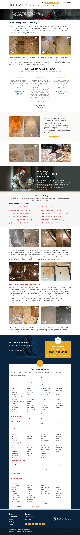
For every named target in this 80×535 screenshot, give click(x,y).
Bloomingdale (15, 485)
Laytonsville (44, 384)
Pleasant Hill (59, 481)
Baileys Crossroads (16, 428)
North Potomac (45, 394)
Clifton (13, 436)
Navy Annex (44, 497)
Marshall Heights (45, 489)
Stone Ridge (59, 447)
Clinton (28, 403)
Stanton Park (59, 487)
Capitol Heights (30, 399)
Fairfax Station (30, 426)
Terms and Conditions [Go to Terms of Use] (27, 531)
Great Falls (29, 436)
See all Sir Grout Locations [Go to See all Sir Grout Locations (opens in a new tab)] (33, 506)
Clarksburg (29, 382)
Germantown (30, 394)
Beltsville (14, 405)
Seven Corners (59, 432)
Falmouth (14, 476)
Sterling (57, 445)
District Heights (30, 407)
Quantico (43, 467)
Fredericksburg (30, 476)
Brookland (14, 491)
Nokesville (43, 465)
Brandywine (15, 411)
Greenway (29, 438)
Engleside (14, 440)
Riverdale (43, 411)
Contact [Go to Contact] (68, 6)
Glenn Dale (29, 411)
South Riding (44, 457)
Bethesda (14, 386)
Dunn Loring (15, 438)
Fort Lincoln (29, 491)
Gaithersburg (30, 392)
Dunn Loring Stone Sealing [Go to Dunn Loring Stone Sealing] (20, 207)
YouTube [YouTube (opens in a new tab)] (36, 524)
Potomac (58, 382)
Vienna (57, 440)
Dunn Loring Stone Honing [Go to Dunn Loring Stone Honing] (51, 207)
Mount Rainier (44, 407)
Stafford (58, 476)
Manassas (29, 471)
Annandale (14, 426)
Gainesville (29, 465)
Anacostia (14, 483)
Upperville (58, 449)
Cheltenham (30, 401)
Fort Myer (29, 419)
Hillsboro (29, 451)
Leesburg (29, 455)
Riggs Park (58, 483)
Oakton (57, 426)
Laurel (42, 403)
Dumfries (29, 462)
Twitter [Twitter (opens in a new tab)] (33, 524)
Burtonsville (15, 394)
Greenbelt (29, 414)
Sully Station (59, 436)
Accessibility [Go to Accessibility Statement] (11, 531)
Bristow (14, 462)
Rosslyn (57, 419)
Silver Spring (59, 388)
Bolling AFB (14, 487)
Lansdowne (29, 453)
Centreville (14, 432)
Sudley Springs (44, 471)
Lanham (43, 401)
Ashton (13, 378)
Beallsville (14, 384)
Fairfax (28, 424)
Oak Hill (57, 424)
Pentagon (43, 419)
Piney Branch (44, 503)
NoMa (42, 499)
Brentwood (14, 414)
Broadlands (15, 455)
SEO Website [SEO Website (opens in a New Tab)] (62, 531)
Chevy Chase (30, 380)
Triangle (58, 462)
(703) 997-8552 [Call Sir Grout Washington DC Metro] (65, 2)
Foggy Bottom (30, 489)
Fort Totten (29, 495)
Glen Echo (43, 378)
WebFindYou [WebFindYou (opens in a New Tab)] (68, 531)
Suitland (58, 399)
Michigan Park (44, 491)
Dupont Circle (30, 481)
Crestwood (15, 499)
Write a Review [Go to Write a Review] (42, 2)
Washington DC (59, 493)
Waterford (58, 451)
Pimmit (57, 428)
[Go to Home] (19, 5)
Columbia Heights (16, 497)
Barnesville (14, 382)
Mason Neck (44, 432)
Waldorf (58, 407)
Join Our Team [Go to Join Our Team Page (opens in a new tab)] (30, 519)
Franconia (29, 434)
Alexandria (14, 424)
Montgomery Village (46, 388)
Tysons (57, 438)
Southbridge (44, 469)
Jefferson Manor (45, 424)
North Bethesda (45, 390)
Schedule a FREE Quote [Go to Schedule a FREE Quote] (51, 2)
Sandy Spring (59, 386)
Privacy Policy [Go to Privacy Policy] (18, 531)
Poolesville (58, 380)
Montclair (43, 462)
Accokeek (14, 399)
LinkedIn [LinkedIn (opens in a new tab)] (40, 524)
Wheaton (58, 394)
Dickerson (29, 390)
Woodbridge (59, 465)
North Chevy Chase (46, 392)
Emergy (28, 487)
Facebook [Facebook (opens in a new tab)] (29, 524)
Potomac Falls (44, 451)
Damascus (29, 384)
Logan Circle (44, 485)
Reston (57, 430)
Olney (57, 378)
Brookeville (14, 392)
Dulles (28, 445)
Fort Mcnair (29, 493)
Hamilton (29, 449)
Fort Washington (31, 409)
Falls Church (30, 428)
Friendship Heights (31, 497)
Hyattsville (43, 399)
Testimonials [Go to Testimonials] (61, 6)
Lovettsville (29, 457)
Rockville (58, 384)
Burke (13, 430)
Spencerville (59, 390)
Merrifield (43, 436)
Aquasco (14, 403)
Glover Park (29, 501)
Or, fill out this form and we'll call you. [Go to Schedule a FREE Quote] (58, 355)
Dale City (14, 471)
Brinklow (14, 390)
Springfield (58, 434)
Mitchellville (44, 405)
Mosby (42, 438)
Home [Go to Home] (11, 514)
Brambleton (15, 453)
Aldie (13, 445)
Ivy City (43, 481)
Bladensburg (15, 407)
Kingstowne (44, 426)
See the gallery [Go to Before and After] (54, 137)
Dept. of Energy (16, 501)
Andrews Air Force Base (18, 401)
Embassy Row (30, 485)
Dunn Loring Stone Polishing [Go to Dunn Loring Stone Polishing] (20, 210)
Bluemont (14, 451)
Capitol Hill (14, 493)
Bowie (13, 409)
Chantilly (14, 434)
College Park (30, 405)
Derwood (29, 388)
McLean (43, 434)
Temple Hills (59, 403)
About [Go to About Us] (54, 6)
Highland (43, 380)
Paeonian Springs (45, 449)
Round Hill (43, 455)
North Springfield (45, 440)
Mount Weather (45, 447)
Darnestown (30, 386)
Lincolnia (43, 428)
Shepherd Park (59, 485)
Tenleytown (58, 489)
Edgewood (29, 483)
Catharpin (14, 467)
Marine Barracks (45, 487)
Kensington (44, 382)
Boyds (13, 388)
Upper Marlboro (60, 405)
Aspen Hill (14, 380)
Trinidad (58, 491)
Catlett (13, 469)
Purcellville (43, 453)
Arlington (14, 419)
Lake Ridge (29, 469)
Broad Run (14, 465)
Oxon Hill (43, 409)
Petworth (43, 501)
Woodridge (58, 497)
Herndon (29, 440)
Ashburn (14, 449)
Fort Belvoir (29, 430)
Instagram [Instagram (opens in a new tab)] (26, 524)
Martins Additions (45, 386)
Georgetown (30, 499)
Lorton (42, 430)
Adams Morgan (16, 481)
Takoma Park (59, 392)
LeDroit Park (44, 483)
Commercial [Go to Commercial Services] (42, 6)
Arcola (13, 447)
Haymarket (29, 467)
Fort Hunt (29, 432)
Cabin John (29, 378)
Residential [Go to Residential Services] (33, 6)
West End (58, 495)
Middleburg (44, 445)
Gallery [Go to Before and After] (49, 6)
